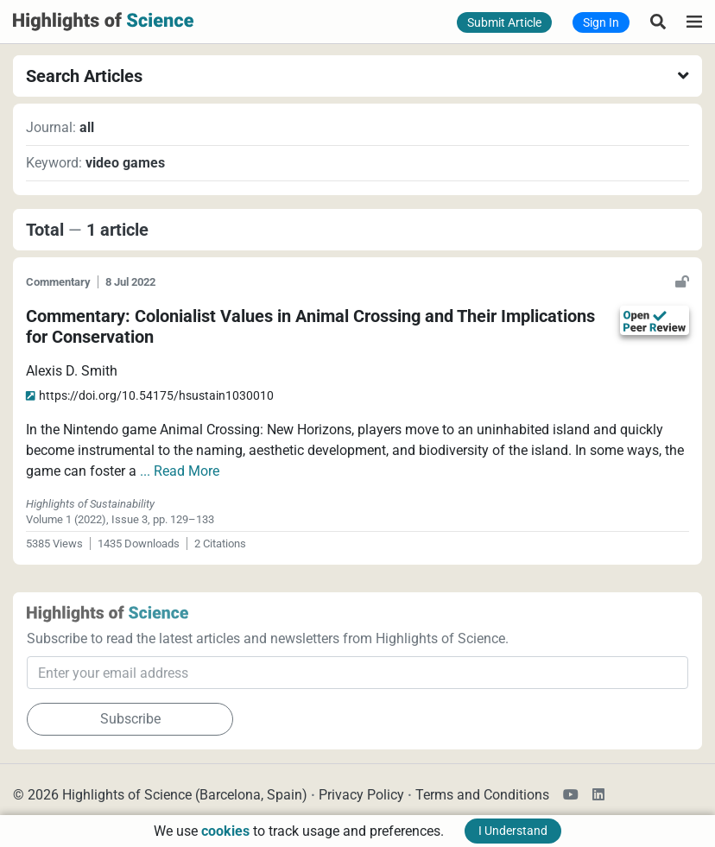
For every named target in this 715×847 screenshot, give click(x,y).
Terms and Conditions (482, 795)
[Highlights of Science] (103, 20)
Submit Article (504, 22)
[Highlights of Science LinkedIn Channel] (594, 795)
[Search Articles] (658, 21)
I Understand (512, 831)
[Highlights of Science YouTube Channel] (574, 795)
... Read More (179, 471)
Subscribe (130, 719)
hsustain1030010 (150, 395)
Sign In (601, 22)
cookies (225, 831)
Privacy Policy (361, 795)
